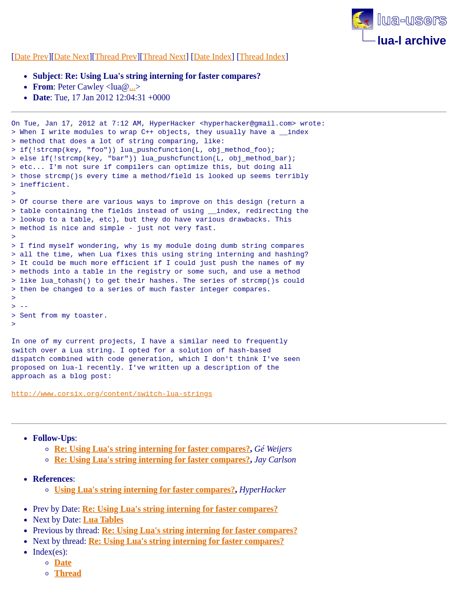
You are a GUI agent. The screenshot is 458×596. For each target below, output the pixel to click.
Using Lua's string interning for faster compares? (144, 489)
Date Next (71, 56)
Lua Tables (103, 519)
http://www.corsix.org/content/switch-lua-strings (111, 394)
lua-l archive (412, 40)
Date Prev (31, 56)
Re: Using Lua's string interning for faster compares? (152, 448)
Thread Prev (116, 56)
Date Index (213, 56)
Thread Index (262, 56)
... (132, 86)
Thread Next (164, 56)
